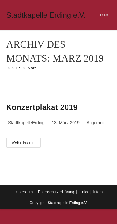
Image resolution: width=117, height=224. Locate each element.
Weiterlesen (26, 144)
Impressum (23, 192)
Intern (98, 192)
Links (83, 192)
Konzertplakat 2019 (42, 107)
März (31, 68)
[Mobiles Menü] (104, 15)
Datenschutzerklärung (56, 192)
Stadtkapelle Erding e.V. (46, 15)
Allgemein (96, 122)
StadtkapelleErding (26, 122)
